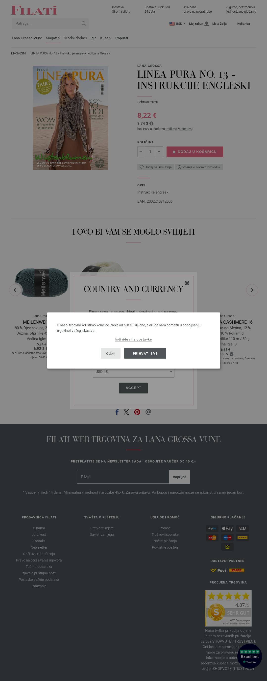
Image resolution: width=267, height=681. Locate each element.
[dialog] (133, 341)
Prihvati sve (145, 353)
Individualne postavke (133, 339)
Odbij (110, 353)
